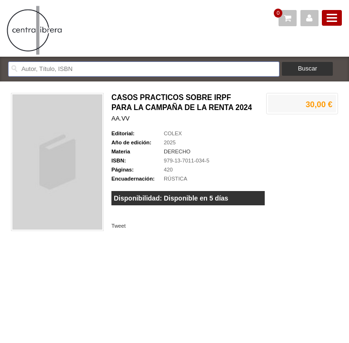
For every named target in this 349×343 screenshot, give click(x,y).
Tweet (118, 226)
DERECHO (177, 151)
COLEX (173, 133)
